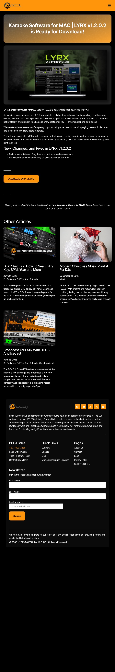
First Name (14, 480)
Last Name (14, 492)
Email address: (36, 505)
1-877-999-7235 (17, 447)
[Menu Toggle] (109, 5)
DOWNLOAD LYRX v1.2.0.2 (21, 178)
